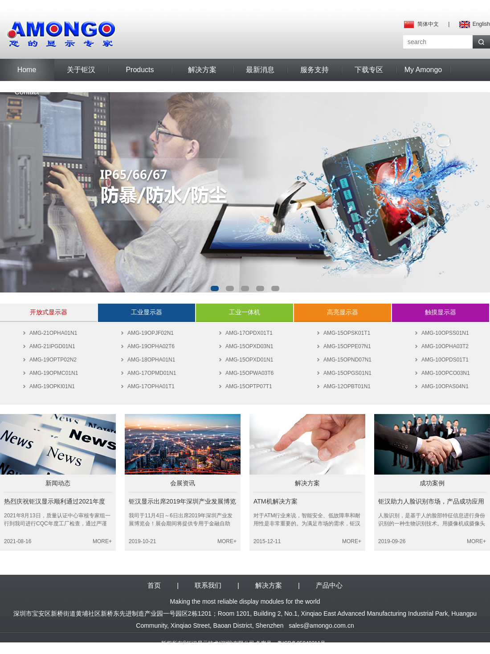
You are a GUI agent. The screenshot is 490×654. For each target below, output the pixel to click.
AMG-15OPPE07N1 (347, 346)
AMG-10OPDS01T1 (445, 360)
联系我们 (208, 585)
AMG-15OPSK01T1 (346, 333)
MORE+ (102, 541)
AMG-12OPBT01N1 (347, 386)
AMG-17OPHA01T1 (151, 386)
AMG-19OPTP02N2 (53, 360)
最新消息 (260, 69)
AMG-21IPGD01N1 (52, 346)
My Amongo (423, 69)
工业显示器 (146, 312)
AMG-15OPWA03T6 (249, 373)
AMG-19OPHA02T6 (151, 346)
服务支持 (314, 69)
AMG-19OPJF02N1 (150, 333)
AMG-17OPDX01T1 (249, 333)
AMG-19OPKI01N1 (52, 386)
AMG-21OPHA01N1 (53, 333)
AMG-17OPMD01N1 (151, 373)
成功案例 (432, 483)
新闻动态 (57, 483)
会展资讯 (182, 483)
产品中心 (329, 585)
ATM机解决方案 (275, 501)
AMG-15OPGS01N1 (347, 373)
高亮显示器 (342, 312)
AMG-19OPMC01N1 (53, 373)
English (481, 24)
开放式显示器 (48, 312)
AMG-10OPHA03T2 (445, 346)
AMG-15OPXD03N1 (249, 346)
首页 (154, 585)
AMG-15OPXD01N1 (249, 360)
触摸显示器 (440, 312)
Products (140, 69)
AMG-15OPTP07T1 (248, 386)
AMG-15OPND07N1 (347, 360)
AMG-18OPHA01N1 (151, 360)
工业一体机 (244, 312)
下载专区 (369, 69)
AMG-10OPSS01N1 (445, 333)
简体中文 (428, 24)
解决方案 (202, 69)
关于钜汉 (81, 69)
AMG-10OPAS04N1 (445, 386)
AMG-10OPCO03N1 (445, 373)
